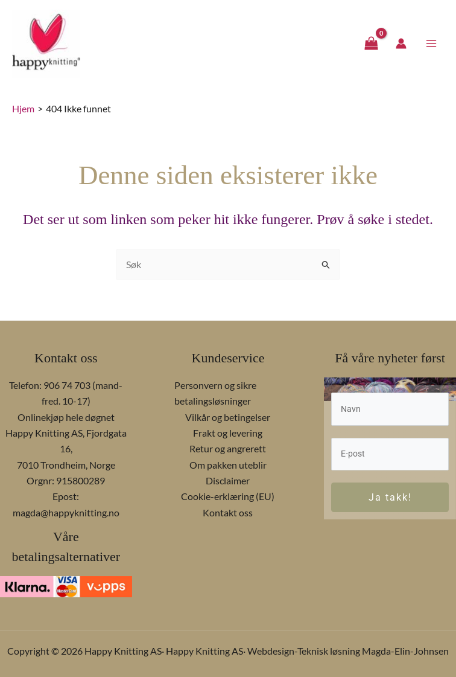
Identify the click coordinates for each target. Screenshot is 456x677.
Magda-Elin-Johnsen (405, 650)
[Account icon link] (401, 44)
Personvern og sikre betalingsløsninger (215, 392)
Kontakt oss (228, 512)
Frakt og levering (227, 432)
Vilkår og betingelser (227, 417)
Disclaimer (228, 480)
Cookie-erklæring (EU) (227, 496)
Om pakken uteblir (228, 464)
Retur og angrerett (227, 448)
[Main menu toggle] (431, 44)
